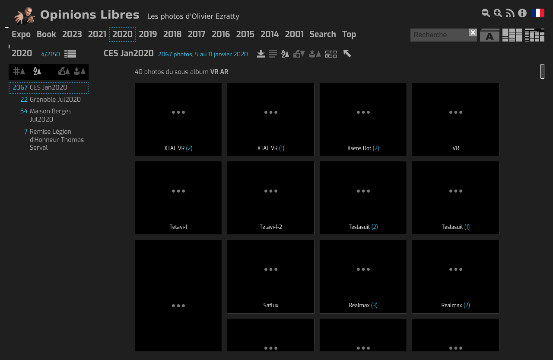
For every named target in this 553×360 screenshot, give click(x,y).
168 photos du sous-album (177, 229)
